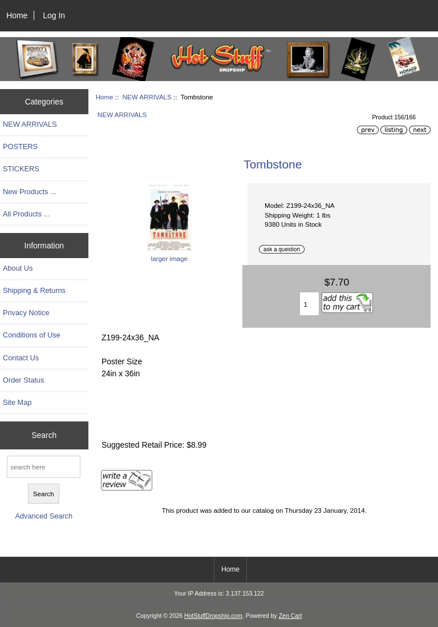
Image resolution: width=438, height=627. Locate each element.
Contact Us (21, 357)
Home (16, 15)
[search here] (43, 467)
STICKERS (21, 168)
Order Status (23, 380)
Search (43, 435)
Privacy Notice (26, 312)
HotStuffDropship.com (213, 616)
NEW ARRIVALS (147, 97)
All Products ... (26, 214)
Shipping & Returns (34, 290)
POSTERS (20, 146)
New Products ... (29, 191)
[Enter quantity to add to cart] (309, 303)
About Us (18, 268)
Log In (54, 15)
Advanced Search (43, 516)
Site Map (17, 402)
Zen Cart (290, 616)
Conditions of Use (31, 335)
